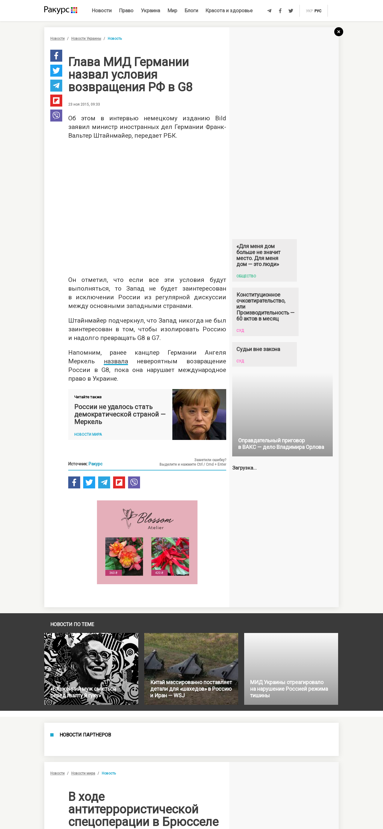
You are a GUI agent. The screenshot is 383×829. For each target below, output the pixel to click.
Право (126, 10)
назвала (116, 361)
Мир (172, 10)
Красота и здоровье (229, 10)
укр (309, 11)
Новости (102, 10)
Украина (150, 10)
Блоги (191, 10)
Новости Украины (86, 39)
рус (317, 11)
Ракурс (95, 463)
